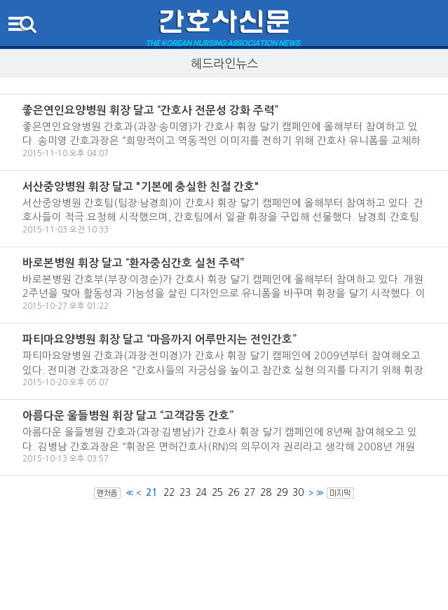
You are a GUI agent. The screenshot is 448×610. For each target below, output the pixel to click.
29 (281, 492)
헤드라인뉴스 (224, 63)
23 (185, 492)
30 (298, 492)
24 (201, 492)
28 (265, 492)
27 (249, 492)
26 (233, 492)
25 (217, 492)
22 (169, 492)
